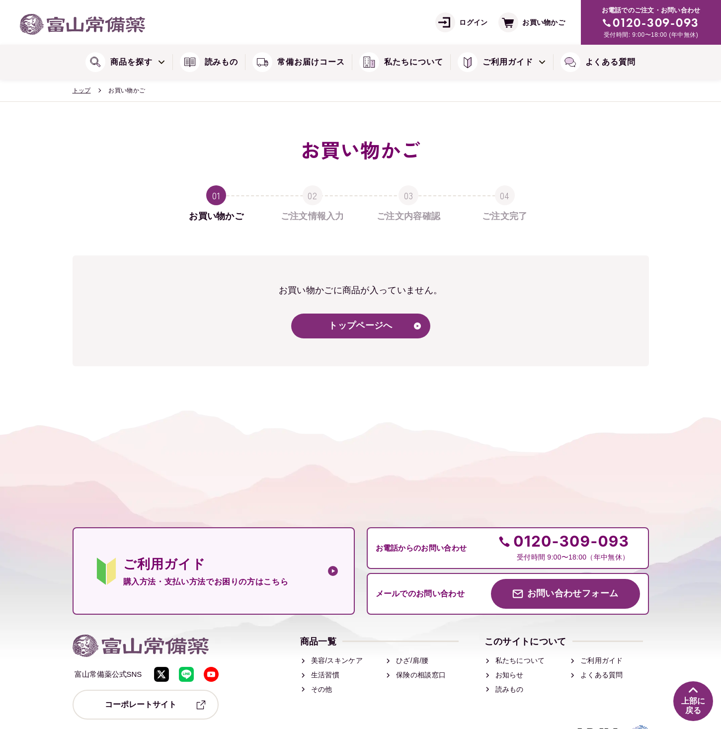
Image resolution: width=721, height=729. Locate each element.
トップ (82, 90)
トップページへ (360, 326)
